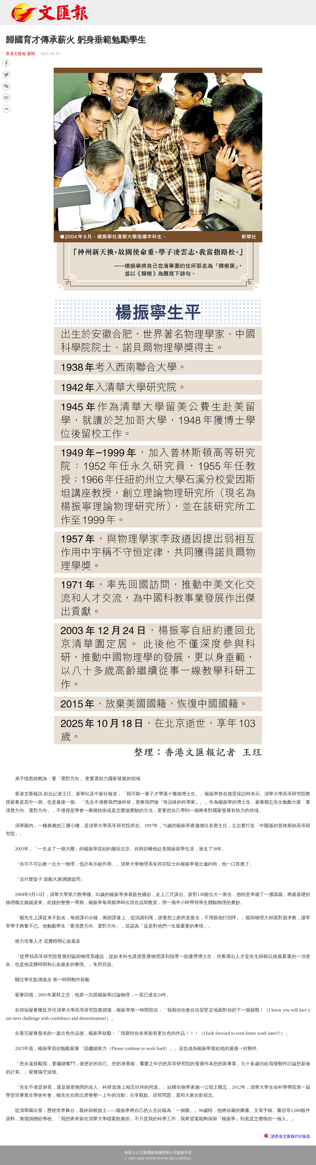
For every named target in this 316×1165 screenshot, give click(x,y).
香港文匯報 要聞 (20, 54)
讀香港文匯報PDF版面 (290, 1136)
